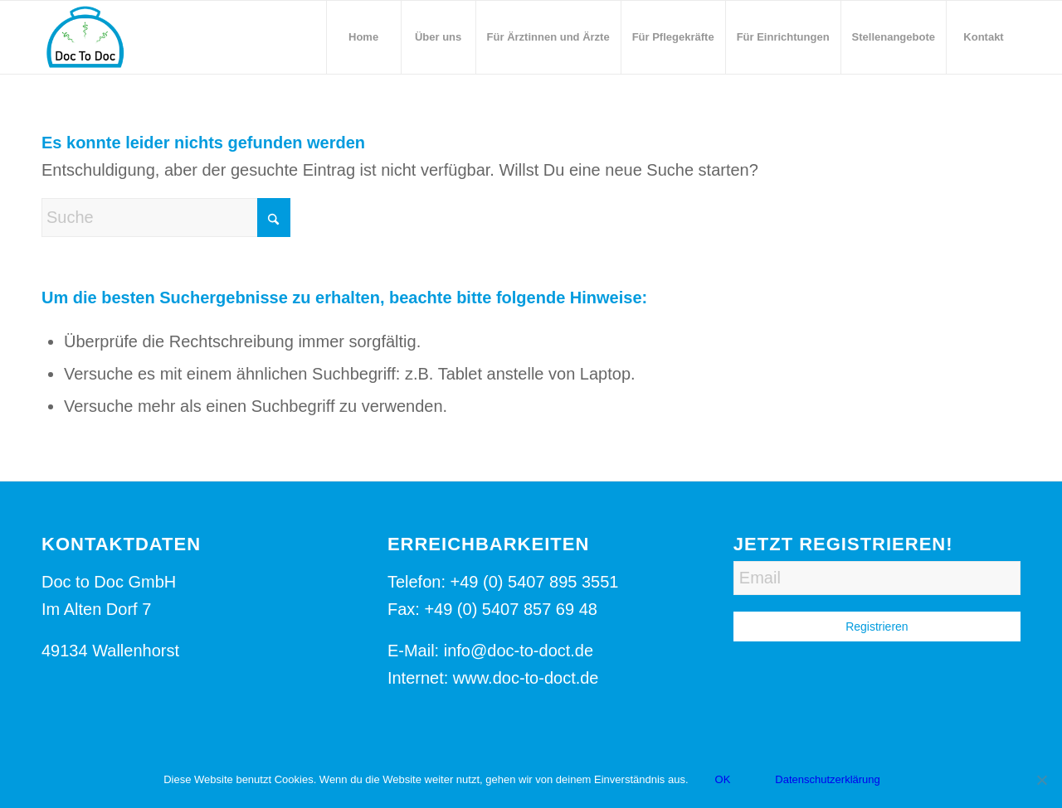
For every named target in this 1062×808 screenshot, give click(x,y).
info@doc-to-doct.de (518, 650)
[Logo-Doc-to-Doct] (84, 37)
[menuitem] (363, 37)
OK (723, 779)
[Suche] (165, 217)
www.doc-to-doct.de (526, 678)
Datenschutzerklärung (827, 779)
